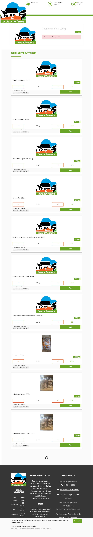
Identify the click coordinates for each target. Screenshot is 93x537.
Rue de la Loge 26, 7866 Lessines (68, 496)
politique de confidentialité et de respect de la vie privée (31, 529)
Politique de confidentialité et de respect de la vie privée (68, 516)
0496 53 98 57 (68, 485)
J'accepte (77, 521)
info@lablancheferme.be (40, 498)
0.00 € (80, 3)
